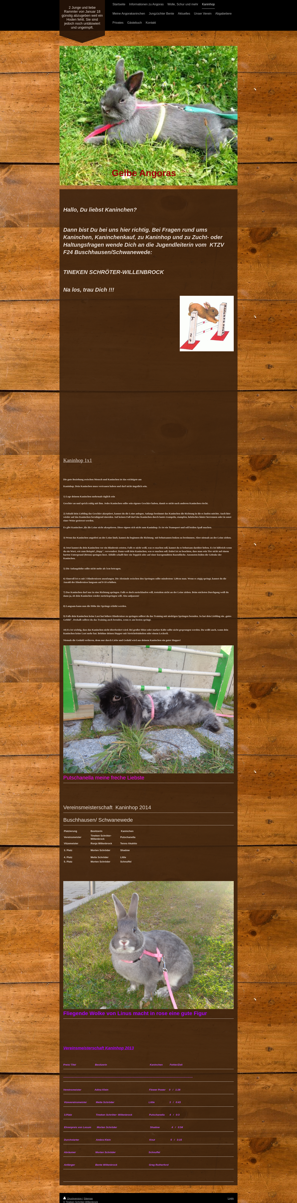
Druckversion (72, 1194)
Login (231, 1193)
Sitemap (88, 1194)
